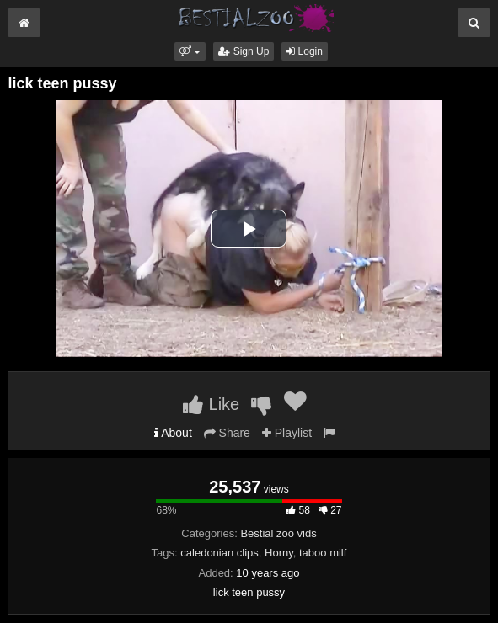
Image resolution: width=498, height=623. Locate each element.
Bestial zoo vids (278, 533)
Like (211, 404)
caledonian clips (219, 552)
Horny (279, 552)
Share (227, 432)
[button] (190, 51)
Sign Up (243, 51)
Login (304, 51)
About (173, 432)
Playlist (287, 432)
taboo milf (322, 552)
